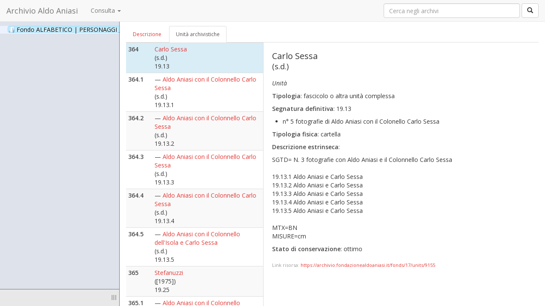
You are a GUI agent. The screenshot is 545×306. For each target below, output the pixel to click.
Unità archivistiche (198, 34)
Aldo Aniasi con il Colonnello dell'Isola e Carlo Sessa (197, 238)
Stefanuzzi (169, 273)
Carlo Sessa (171, 49)
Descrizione (147, 34)
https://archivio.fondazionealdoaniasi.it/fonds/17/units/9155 (368, 265)
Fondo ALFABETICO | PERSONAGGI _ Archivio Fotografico (103, 29)
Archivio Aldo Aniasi (42, 11)
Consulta (106, 10)
